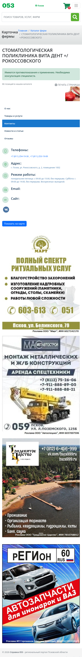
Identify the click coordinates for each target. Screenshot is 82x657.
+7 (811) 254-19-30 (20, 156)
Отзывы (11, 138)
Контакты (9, 123)
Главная (22, 30)
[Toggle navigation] (9, 5)
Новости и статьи (13, 130)
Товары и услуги (13, 115)
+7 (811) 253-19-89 (39, 156)
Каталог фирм (38, 30)
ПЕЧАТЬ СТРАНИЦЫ (67, 84)
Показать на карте (14, 223)
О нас (7, 108)
